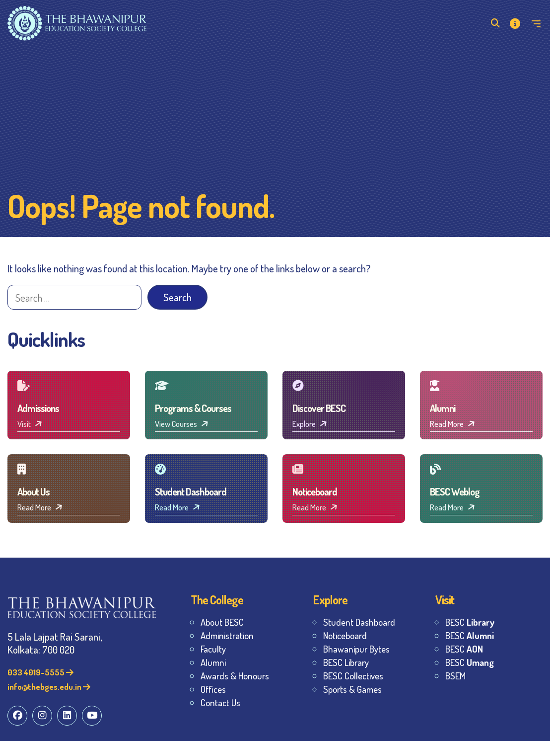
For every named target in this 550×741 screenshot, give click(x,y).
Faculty (213, 649)
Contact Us (220, 702)
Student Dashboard (359, 622)
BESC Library (346, 662)
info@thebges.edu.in (48, 686)
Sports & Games (352, 689)
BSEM (455, 675)
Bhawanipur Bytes (356, 649)
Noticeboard (345, 635)
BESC (469, 622)
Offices (213, 689)
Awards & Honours (235, 675)
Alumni (213, 662)
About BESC (222, 622)
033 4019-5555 (40, 672)
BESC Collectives (353, 675)
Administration (227, 635)
